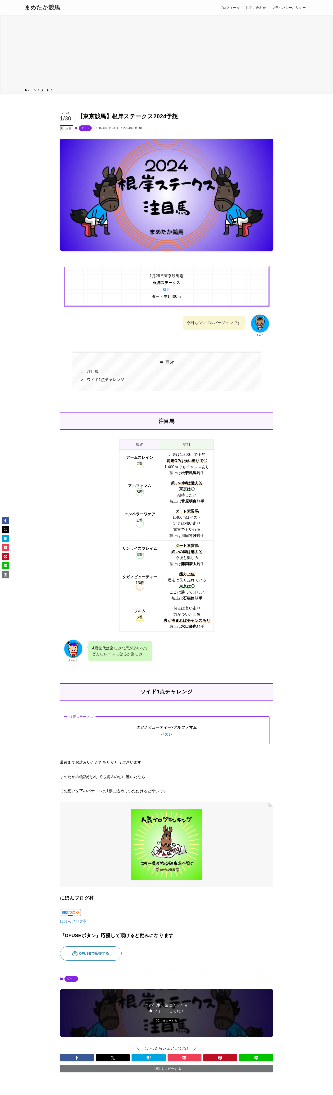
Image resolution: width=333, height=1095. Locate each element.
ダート (85, 128)
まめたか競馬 (42, 7)
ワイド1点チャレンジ (105, 380)
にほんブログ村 (73, 921)
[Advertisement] (166, 52)
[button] (77, 1057)
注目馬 (93, 372)
